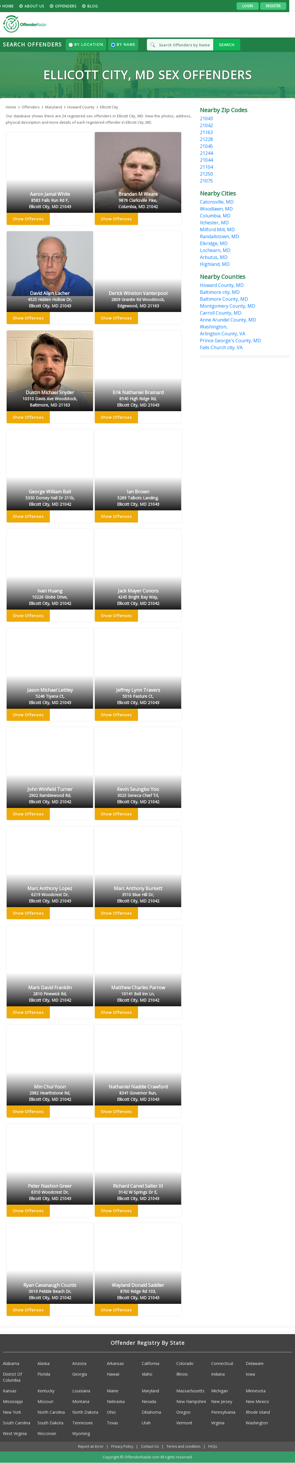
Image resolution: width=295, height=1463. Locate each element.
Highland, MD (215, 264)
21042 (206, 125)
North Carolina (51, 1412)
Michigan (219, 1391)
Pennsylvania (223, 1412)
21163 (206, 132)
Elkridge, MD (214, 243)
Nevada (149, 1401)
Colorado (185, 1363)
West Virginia (15, 1433)
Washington (257, 1423)
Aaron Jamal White (50, 200)
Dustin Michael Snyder (50, 399)
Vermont (184, 1423)
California (150, 1363)
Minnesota (256, 1391)
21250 (206, 174)
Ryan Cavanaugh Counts (50, 1291)
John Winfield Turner (50, 795)
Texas (112, 1423)
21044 (206, 160)
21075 (206, 181)
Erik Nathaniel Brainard (138, 399)
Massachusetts (190, 1391)
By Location (86, 44)
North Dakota (85, 1412)
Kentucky (45, 1391)
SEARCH (227, 44)
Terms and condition (184, 1446)
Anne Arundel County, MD (228, 320)
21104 (206, 167)
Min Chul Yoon (50, 1093)
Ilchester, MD (214, 222)
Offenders (71, 6)
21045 (206, 146)
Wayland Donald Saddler (138, 1291)
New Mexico (257, 1401)
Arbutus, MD (214, 257)
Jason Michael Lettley (50, 696)
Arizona (79, 1363)
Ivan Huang (50, 597)
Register (279, 5)
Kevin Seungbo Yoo (138, 795)
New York (12, 1412)
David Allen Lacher (50, 299)
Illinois (182, 1374)
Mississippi (13, 1401)
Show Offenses (28, 219)
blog (98, 6)
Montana (80, 1401)
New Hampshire (191, 1401)
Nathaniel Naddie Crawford (138, 1093)
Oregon (183, 1412)
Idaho (147, 1374)
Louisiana (81, 1391)
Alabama (11, 1363)
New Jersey (221, 1401)
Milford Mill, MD (217, 229)
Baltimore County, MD (224, 299)
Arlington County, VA (222, 333)
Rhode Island (258, 1412)
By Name (123, 44)
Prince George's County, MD (230, 340)
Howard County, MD (222, 285)
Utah (146, 1423)
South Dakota (50, 1423)
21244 (206, 153)
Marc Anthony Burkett (138, 894)
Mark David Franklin (50, 994)
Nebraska (116, 1401)
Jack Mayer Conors (138, 597)
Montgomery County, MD (227, 306)
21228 (206, 139)
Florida (43, 1374)
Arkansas (115, 1363)
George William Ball (50, 498)
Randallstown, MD (219, 236)
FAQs (212, 1446)
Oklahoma (151, 1412)
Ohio (111, 1412)
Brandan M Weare (138, 200)
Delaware (255, 1363)
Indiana (218, 1374)
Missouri (45, 1401)
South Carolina (16, 1423)
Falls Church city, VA (221, 347)
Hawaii (113, 1374)
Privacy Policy (122, 1446)
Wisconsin (46, 1433)
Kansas (9, 1391)
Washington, (214, 327)
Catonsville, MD (217, 202)
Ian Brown (138, 498)
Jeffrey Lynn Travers (138, 696)
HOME (13, 6)
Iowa (250, 1374)
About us (40, 6)
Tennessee (82, 1423)
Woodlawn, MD (216, 209)
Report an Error (90, 1446)
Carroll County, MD (220, 313)
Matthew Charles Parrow (138, 994)
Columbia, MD (215, 216)
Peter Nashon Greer (50, 1192)
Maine (112, 1391)
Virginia (217, 1423)
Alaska (43, 1363)
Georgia (79, 1374)
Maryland (150, 1391)
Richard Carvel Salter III (138, 1192)
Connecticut (222, 1363)
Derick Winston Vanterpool (138, 299)
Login (253, 5)
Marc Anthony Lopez (50, 894)
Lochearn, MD (215, 250)
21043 (206, 118)
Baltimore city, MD (220, 292)
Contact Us (150, 1446)
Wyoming (81, 1433)
